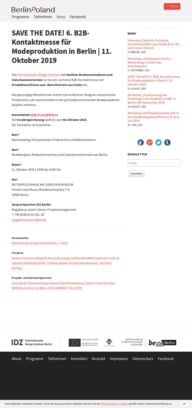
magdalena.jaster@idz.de (29, 220)
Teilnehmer (42, 16)
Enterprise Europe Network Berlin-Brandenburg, (56, 283)
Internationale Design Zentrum (38, 75)
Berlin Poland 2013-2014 (33, 10)
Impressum (119, 358)
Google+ (149, 142)
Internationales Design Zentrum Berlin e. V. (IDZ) (40, 243)
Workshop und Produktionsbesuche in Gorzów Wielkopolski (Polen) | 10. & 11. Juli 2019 (154, 116)
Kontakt (98, 358)
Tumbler (167, 142)
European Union (84, 342)
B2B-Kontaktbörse (44, 115)
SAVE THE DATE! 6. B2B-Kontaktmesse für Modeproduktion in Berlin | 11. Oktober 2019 (154, 80)
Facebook (78, 16)
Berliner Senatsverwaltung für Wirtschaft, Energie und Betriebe (49, 258)
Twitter (158, 142)
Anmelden (136, 173)
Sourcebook (19, 283)
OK (184, 404)
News (60, 16)
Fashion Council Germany (100, 283)
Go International (109, 342)
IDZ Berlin (32, 342)
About (17, 358)
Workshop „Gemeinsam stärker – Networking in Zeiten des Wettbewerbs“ (150, 62)
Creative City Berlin (35, 288)
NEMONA (17, 288)
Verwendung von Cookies (114, 403)
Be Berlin (148, 342)
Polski (174, 6)
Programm (20, 16)
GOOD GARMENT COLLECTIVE (65, 288)
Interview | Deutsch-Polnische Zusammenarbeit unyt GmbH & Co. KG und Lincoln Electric (153, 44)
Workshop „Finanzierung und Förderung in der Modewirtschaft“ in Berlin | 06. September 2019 (152, 98)
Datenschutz (142, 358)
